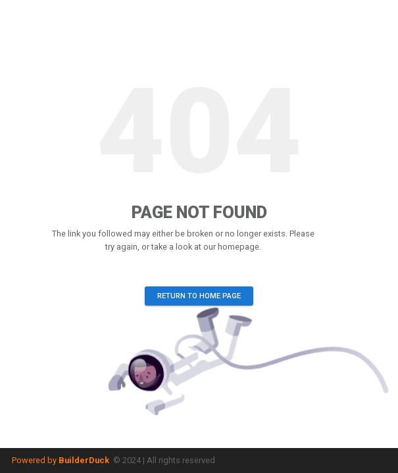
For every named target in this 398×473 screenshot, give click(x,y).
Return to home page (199, 295)
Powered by (60, 460)
